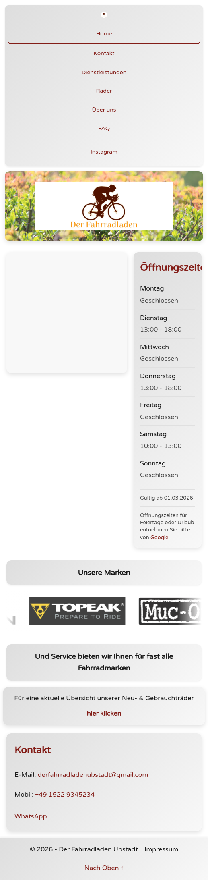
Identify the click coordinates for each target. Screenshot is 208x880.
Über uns (104, 109)
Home (104, 33)
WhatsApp (30, 816)
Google (159, 537)
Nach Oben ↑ (104, 868)
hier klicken (104, 714)
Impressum (161, 849)
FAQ (104, 128)
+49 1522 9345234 (65, 795)
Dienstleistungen (104, 72)
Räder (104, 90)
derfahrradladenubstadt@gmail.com (92, 775)
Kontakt (103, 53)
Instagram (104, 151)
